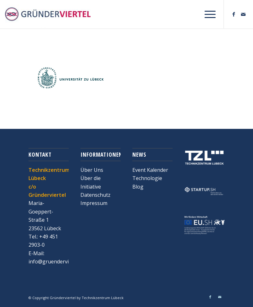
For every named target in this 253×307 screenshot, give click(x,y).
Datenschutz (95, 194)
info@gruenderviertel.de (57, 261)
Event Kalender (150, 169)
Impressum (93, 203)
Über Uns (91, 169)
